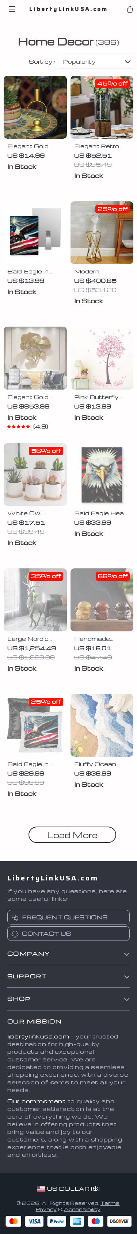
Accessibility (82, 1209)
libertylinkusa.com (38, 1036)
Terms (109, 1203)
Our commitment (36, 1101)
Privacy (46, 1209)
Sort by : (42, 61)
